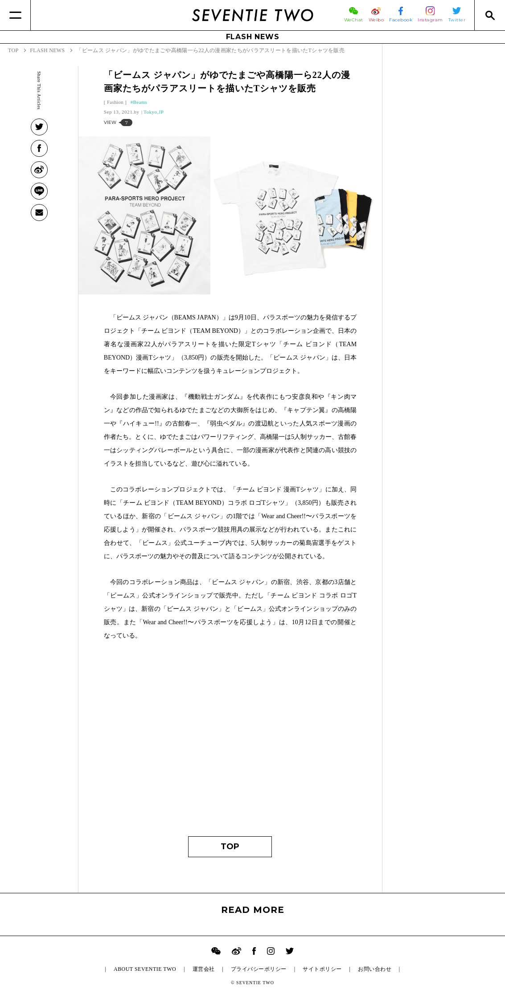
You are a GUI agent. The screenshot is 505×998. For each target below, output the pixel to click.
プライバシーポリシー (259, 969)
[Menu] (15, 15)
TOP (230, 846)
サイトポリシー (322, 969)
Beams (140, 102)
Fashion (115, 102)
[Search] (489, 15)
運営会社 (204, 969)
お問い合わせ (374, 969)
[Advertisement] (230, 742)
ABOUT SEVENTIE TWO (145, 969)
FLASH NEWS (252, 37)
